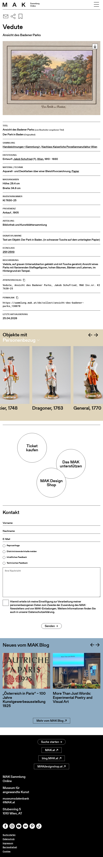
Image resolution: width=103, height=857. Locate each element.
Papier (75, 171)
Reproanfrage (13, 545)
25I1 (5, 252)
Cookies (6, 851)
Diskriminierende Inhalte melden (22, 551)
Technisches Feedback (17, 563)
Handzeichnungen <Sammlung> (21, 146)
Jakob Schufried (22, 159)
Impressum (8, 843)
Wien (40, 159)
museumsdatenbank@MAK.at (17, 800)
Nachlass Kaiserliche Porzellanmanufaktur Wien (69, 146)
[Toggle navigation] (96, 4)
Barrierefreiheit (10, 847)
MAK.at (51, 749)
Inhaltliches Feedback (17, 557)
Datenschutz (8, 839)
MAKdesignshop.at (51, 766)
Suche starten (51, 741)
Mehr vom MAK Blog (51, 727)
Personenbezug (19, 340)
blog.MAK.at (51, 757)
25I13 (11, 252)
